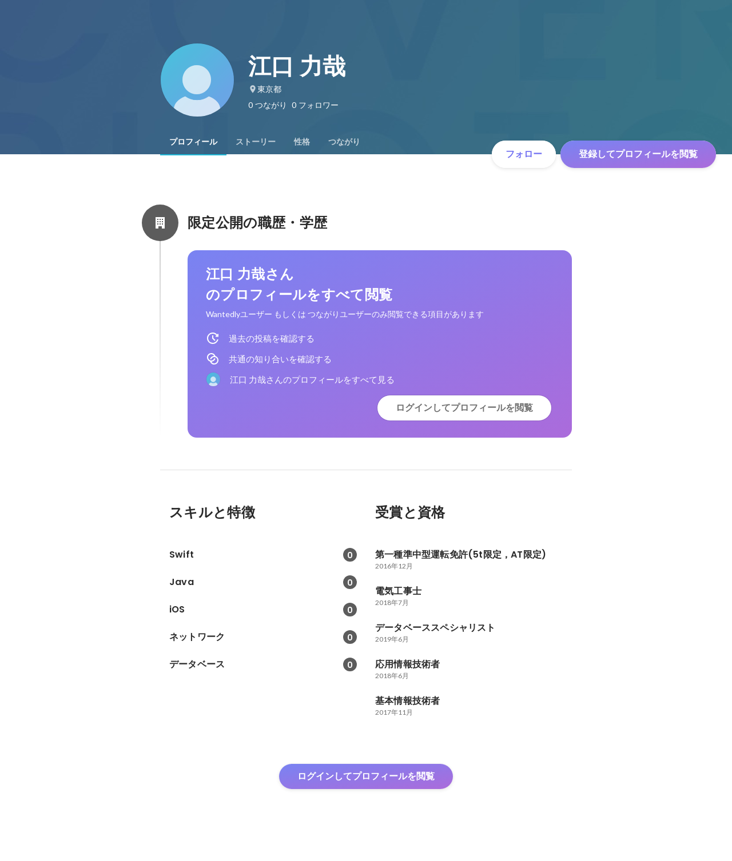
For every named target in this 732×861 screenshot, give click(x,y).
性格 (302, 141)
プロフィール (193, 141)
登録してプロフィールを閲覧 (638, 154)
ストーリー (256, 141)
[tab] (193, 141)
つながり (344, 141)
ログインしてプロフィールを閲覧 (464, 407)
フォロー (524, 154)
